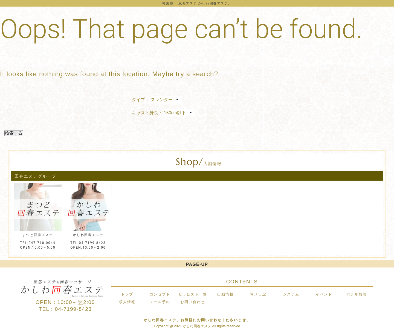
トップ (127, 294)
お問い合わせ (192, 302)
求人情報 (127, 302)
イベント (324, 294)
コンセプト (160, 294)
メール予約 (160, 302)
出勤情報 (225, 294)
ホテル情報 (356, 294)
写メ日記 (258, 294)
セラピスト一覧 (192, 294)
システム (291, 294)
